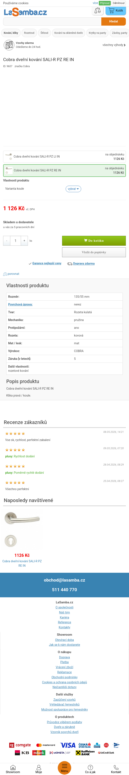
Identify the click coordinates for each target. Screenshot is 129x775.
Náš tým (64, 612)
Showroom (13, 769)
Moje (38, 769)
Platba (64, 662)
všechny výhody (114, 45)
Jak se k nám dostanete (64, 644)
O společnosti (64, 607)
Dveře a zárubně (64, 727)
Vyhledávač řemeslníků (64, 704)
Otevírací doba (64, 640)
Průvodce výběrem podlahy (64, 722)
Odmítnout (119, 3)
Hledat (113, 21)
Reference (64, 622)
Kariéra (64, 617)
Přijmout (104, 3)
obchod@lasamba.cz (64, 580)
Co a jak (90, 769)
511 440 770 (64, 589)
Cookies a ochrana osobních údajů (64, 682)
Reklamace (64, 672)
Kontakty (64, 627)
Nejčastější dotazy (64, 687)
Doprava (64, 657)
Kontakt (116, 769)
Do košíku (94, 240)
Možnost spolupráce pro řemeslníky (64, 709)
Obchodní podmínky (64, 677)
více (96, 3)
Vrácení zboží (64, 667)
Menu (64, 768)
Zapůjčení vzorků (64, 699)
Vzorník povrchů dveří (65, 732)
